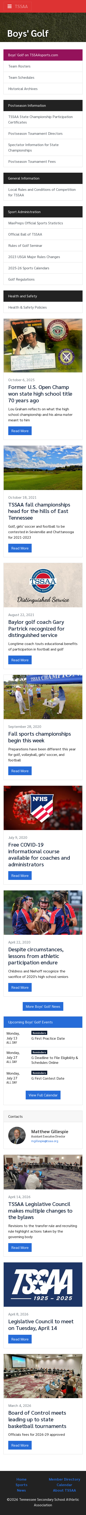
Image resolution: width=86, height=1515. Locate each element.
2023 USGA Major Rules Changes (34, 256)
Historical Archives (23, 88)
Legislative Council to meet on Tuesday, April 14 (41, 1324)
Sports (22, 1484)
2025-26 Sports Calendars (28, 267)
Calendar (64, 1484)
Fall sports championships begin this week (39, 737)
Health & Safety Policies (27, 307)
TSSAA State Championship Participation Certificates (40, 119)
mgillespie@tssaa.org (44, 1141)
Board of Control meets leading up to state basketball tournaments (37, 1419)
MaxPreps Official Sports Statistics (35, 222)
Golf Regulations (21, 279)
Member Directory (64, 1479)
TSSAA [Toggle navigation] (18, 6)
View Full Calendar (43, 1095)
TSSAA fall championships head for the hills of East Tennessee (39, 511)
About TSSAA (64, 1490)
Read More (20, 430)
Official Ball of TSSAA (25, 234)
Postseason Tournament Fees (32, 161)
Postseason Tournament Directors (35, 133)
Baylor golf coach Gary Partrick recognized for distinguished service (36, 628)
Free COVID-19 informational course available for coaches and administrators (39, 854)
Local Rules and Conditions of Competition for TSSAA (42, 192)
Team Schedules (21, 77)
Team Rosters (19, 66)
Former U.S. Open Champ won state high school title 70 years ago (40, 393)
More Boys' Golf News (43, 1006)
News (21, 1490)
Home (22, 1479)
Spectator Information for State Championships (33, 147)
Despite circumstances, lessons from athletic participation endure (36, 955)
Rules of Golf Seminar (25, 245)
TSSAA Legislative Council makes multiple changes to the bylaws (40, 1210)
